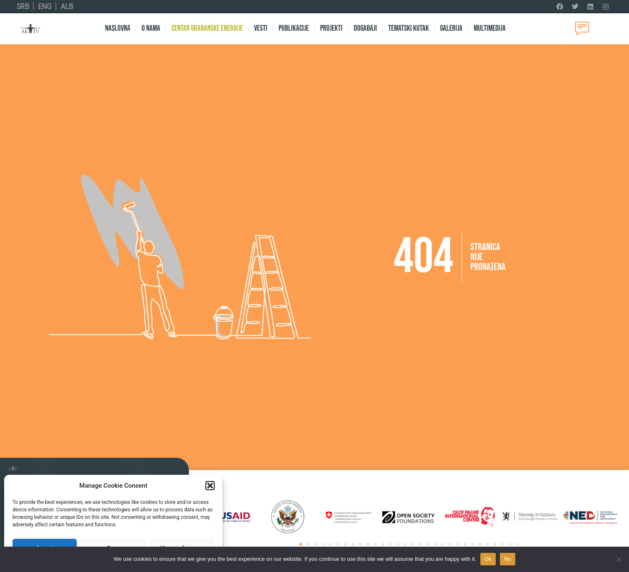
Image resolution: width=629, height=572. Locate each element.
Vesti (260, 28)
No (507, 559)
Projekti (331, 28)
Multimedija (490, 28)
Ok (488, 559)
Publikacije (294, 28)
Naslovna (117, 28)
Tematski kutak (408, 28)
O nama (151, 28)
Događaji (365, 28)
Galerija (451, 28)
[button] (210, 485)
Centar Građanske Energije (207, 28)
